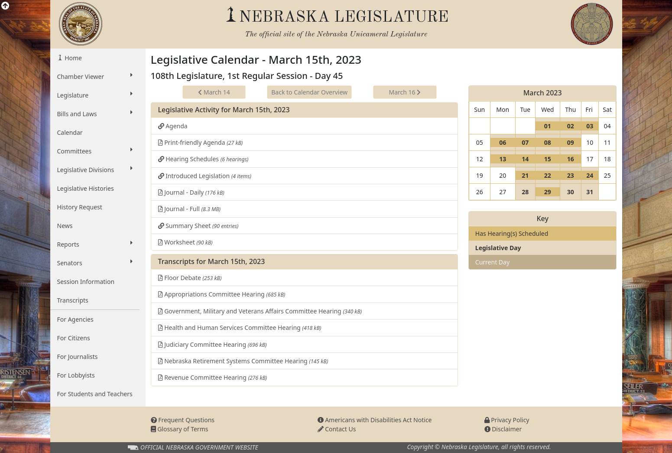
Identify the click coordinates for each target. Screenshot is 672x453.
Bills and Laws (95, 113)
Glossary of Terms (179, 429)
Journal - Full (189, 209)
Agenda (173, 126)
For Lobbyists (76, 375)
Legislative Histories (85, 188)
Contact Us (337, 429)
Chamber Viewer (95, 76)
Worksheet (185, 242)
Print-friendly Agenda (200, 142)
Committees (95, 151)
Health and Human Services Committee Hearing (239, 327)
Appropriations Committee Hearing (222, 294)
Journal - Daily (191, 192)
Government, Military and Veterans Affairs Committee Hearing (260, 311)
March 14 (214, 92)
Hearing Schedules (203, 159)
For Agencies (75, 319)
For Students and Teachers (95, 394)
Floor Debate (190, 278)
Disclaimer (503, 429)
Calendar (70, 132)
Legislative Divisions (95, 169)
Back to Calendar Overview (309, 92)
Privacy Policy (506, 420)
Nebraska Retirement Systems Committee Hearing (243, 361)
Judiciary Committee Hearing (212, 344)
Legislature (95, 95)
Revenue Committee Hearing (212, 377)
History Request (79, 207)
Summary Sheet (198, 226)
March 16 (405, 92)
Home (72, 58)
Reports (95, 244)
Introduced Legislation (205, 176)
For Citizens (73, 338)
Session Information (86, 281)
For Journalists (77, 356)
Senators (95, 262)
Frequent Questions (183, 420)
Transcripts (72, 300)
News (65, 226)
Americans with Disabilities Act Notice (375, 420)
